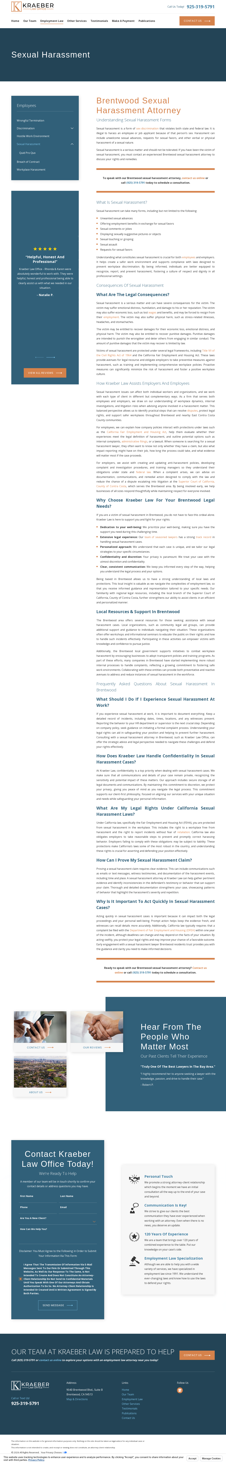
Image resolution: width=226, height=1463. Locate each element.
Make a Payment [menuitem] (123, 21)
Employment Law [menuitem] (51, 21)
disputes (192, 410)
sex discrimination (148, 128)
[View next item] (50, 357)
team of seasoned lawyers (161, 537)
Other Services (131, 1404)
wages (152, 312)
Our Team (128, 1394)
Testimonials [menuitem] (99, 21)
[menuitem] (45, 120)
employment (111, 317)
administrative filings (134, 441)
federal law (143, 472)
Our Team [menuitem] (29, 21)
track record (203, 537)
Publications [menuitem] (147, 21)
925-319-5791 (201, 6)
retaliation (183, 832)
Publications (129, 1413)
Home (125, 1390)
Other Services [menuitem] (77, 21)
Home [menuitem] (15, 21)
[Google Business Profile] (179, 1390)
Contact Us (128, 1418)
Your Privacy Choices (54, 1452)
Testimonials (129, 1408)
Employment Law (132, 1399)
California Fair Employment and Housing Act (136, 432)
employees (188, 257)
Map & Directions (77, 1399)
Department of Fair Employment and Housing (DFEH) (162, 930)
